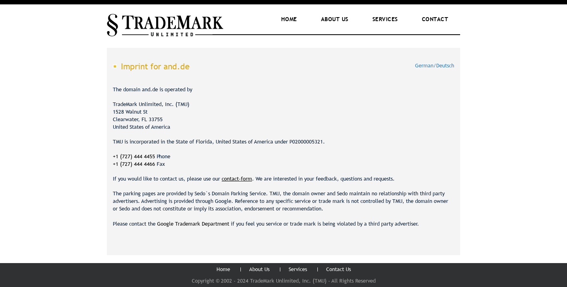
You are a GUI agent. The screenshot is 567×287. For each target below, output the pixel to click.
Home (289, 19)
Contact (435, 19)
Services (385, 19)
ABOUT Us (334, 19)
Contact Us (338, 269)
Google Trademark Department (193, 223)
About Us (259, 269)
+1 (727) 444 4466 (135, 163)
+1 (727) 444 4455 (134, 156)
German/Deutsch (434, 65)
